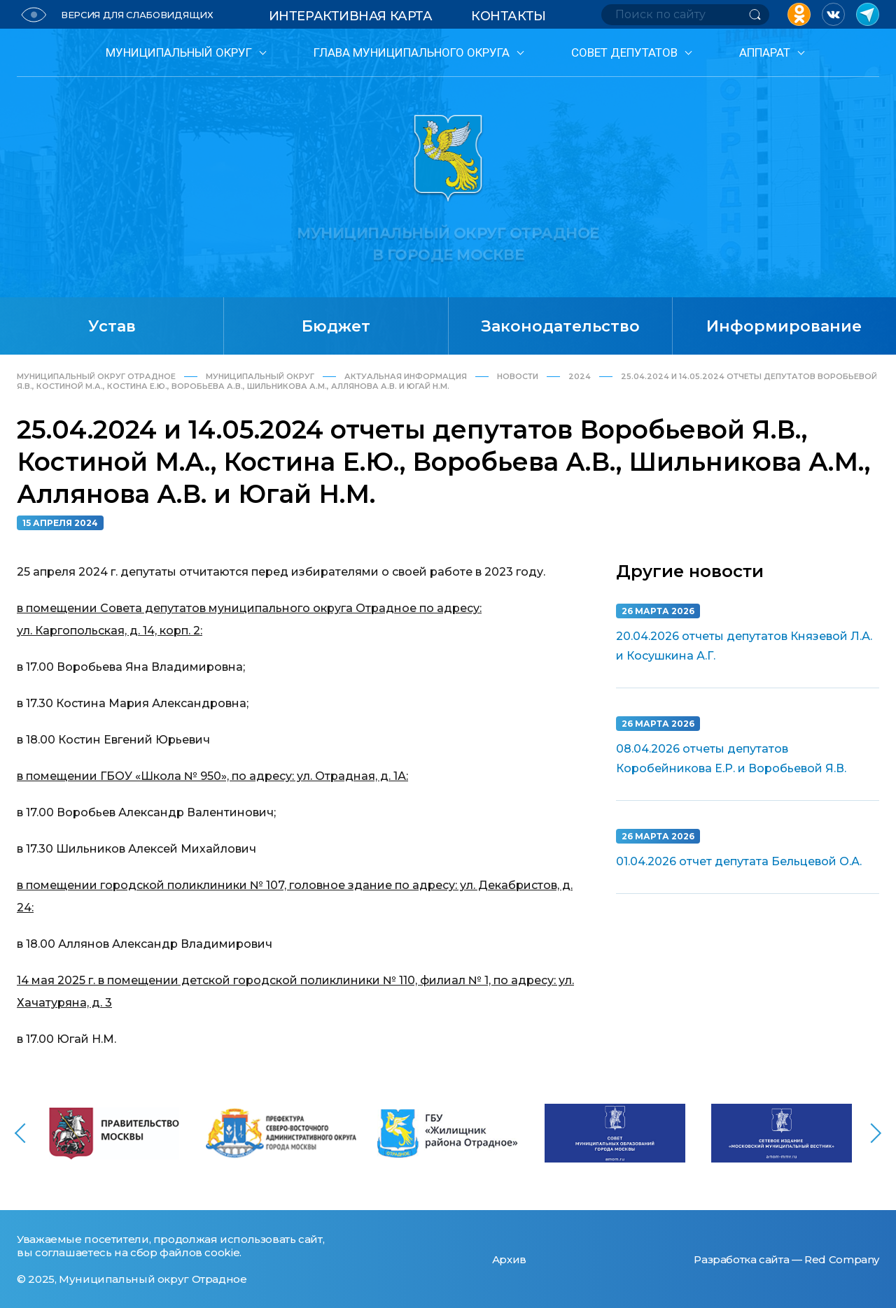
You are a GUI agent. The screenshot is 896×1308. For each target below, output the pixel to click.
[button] (21, 1158)
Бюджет (336, 326)
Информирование (784, 326)
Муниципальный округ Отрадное (96, 376)
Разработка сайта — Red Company (786, 1259)
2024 (579, 376)
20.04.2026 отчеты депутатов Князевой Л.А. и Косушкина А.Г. (744, 646)
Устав (112, 326)
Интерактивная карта (350, 16)
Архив (509, 1259)
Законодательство (560, 326)
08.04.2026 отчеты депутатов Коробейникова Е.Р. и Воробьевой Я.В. (731, 758)
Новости (517, 376)
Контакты (508, 16)
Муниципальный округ (260, 376)
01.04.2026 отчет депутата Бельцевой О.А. (739, 861)
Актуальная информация (405, 376)
